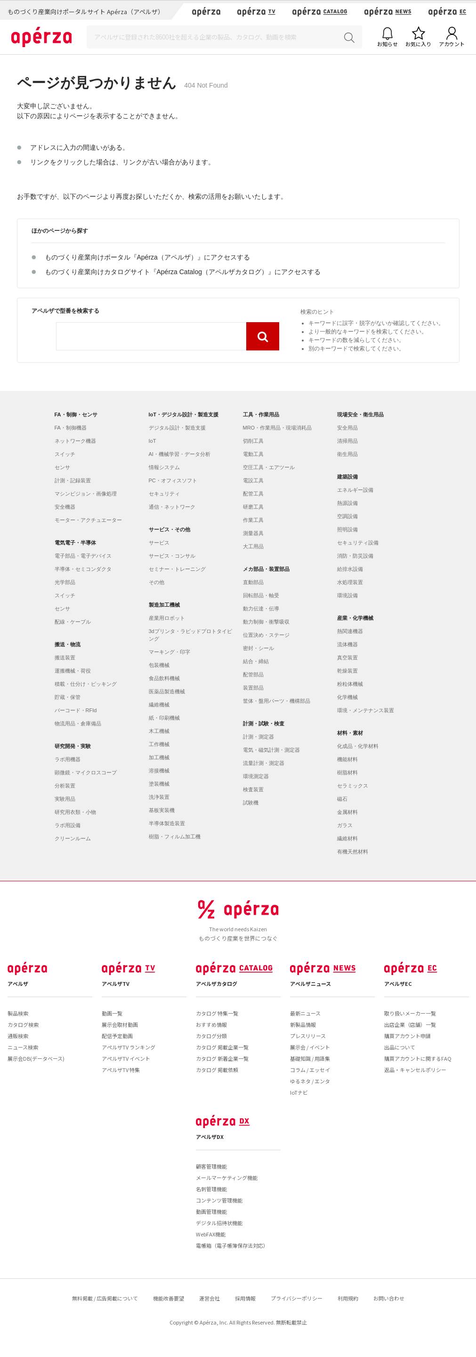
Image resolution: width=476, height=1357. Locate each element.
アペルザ (18, 983)
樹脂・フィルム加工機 (175, 836)
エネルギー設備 (355, 490)
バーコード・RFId (76, 710)
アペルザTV (115, 983)
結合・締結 (256, 661)
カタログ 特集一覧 (217, 1013)
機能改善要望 (168, 1298)
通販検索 (18, 1036)
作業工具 (253, 520)
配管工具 (253, 493)
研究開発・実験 (73, 746)
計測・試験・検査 (263, 723)
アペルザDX (210, 1136)
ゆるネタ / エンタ (310, 1081)
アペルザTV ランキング (128, 1047)
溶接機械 (159, 770)
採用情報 (245, 1298)
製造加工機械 (164, 605)
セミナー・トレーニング (177, 569)
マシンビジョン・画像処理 (86, 493)
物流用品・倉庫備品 (78, 723)
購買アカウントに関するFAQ (418, 1058)
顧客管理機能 (211, 1166)
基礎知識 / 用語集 (310, 1058)
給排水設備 (350, 569)
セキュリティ (164, 493)
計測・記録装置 (73, 480)
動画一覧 (112, 1013)
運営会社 (209, 1298)
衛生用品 (347, 454)
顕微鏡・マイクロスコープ (86, 772)
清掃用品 (347, 441)
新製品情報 (303, 1024)
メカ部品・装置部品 (266, 569)
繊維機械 (159, 704)
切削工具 (253, 441)
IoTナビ (299, 1092)
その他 (156, 582)
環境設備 (347, 595)
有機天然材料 (352, 851)
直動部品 (253, 582)
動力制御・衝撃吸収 (266, 622)
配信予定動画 (117, 1036)
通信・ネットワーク (172, 507)
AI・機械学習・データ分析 (179, 454)
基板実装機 (162, 810)
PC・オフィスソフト (173, 480)
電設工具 (253, 480)
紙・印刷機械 (164, 718)
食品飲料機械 (164, 678)
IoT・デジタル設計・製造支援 (184, 414)
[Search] (224, 37)
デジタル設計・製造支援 (177, 428)
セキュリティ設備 (358, 542)
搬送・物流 (68, 644)
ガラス (345, 825)
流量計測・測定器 (263, 763)
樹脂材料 (347, 772)
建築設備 (347, 476)
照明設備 (347, 529)
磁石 (342, 799)
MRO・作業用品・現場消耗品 (277, 428)
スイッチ (65, 454)
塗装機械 (159, 784)
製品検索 (18, 1013)
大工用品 (253, 546)
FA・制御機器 (71, 428)
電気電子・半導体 (75, 542)
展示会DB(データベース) (36, 1058)
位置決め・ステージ (266, 635)
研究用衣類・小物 (75, 812)
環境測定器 (256, 776)
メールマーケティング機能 (227, 1177)
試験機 (250, 802)
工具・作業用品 (261, 414)
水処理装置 (350, 582)
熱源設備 (347, 503)
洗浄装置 (159, 797)
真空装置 (347, 657)
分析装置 (65, 785)
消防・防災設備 (355, 556)
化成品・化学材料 (358, 746)
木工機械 (159, 731)
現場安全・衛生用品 (360, 414)
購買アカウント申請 (407, 1036)
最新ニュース (305, 1013)
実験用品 (65, 799)
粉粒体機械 (350, 684)
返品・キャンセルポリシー (415, 1069)
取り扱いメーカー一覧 (410, 1013)
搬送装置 (65, 657)
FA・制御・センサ (76, 414)
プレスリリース (308, 1036)
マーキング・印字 (169, 652)
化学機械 (347, 697)
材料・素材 (350, 733)
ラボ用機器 (68, 759)
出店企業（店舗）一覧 (410, 1024)
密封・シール (258, 648)
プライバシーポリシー (297, 1298)
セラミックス (352, 785)
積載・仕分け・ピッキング (86, 684)
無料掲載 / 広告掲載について (105, 1298)
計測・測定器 (258, 736)
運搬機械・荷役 (73, 671)
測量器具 (253, 533)
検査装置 (253, 789)
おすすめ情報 (211, 1024)
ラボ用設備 (68, 825)
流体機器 (347, 644)
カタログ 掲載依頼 (217, 1069)
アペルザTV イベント (126, 1058)
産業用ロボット (167, 618)
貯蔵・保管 (68, 697)
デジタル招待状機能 (219, 1223)
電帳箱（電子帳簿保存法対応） (232, 1245)
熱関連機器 (350, 631)
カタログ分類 (211, 1036)
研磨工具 (253, 507)
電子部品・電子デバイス (83, 556)
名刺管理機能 (211, 1189)
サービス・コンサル (172, 556)
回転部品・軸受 (261, 595)
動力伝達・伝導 (261, 608)
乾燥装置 (347, 671)
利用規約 (348, 1298)
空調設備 (347, 516)
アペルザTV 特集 (121, 1069)
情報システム (164, 467)
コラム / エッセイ (310, 1069)
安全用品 (347, 428)
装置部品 (253, 688)
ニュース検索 (23, 1047)
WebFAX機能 (211, 1234)
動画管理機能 (211, 1211)
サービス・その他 (169, 529)
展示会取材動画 (120, 1024)
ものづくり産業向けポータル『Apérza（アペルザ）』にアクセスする (147, 257)
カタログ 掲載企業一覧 (222, 1047)
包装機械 (159, 665)
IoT (152, 441)
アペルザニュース (310, 983)
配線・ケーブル (73, 622)
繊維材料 (347, 838)
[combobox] (151, 336)
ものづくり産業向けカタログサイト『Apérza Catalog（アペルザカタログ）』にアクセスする (183, 272)
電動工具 (253, 454)
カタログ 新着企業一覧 (222, 1058)
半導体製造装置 (167, 823)
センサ (62, 467)
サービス (159, 542)
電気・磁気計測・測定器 (271, 750)
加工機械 (159, 757)
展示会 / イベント (310, 1047)
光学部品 (65, 582)
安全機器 (65, 507)
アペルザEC (398, 983)
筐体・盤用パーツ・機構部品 (276, 701)
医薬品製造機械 (167, 691)
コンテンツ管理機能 (219, 1200)
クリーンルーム (73, 838)
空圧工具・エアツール (269, 467)
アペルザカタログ (216, 983)
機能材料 (347, 759)
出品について (399, 1047)
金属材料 (347, 812)
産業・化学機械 (355, 618)
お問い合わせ (388, 1298)
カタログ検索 (23, 1024)
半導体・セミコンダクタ (83, 569)
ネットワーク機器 (75, 441)
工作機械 (159, 744)
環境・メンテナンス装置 (365, 710)
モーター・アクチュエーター (88, 520)
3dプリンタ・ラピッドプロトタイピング (190, 635)
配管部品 (253, 674)
